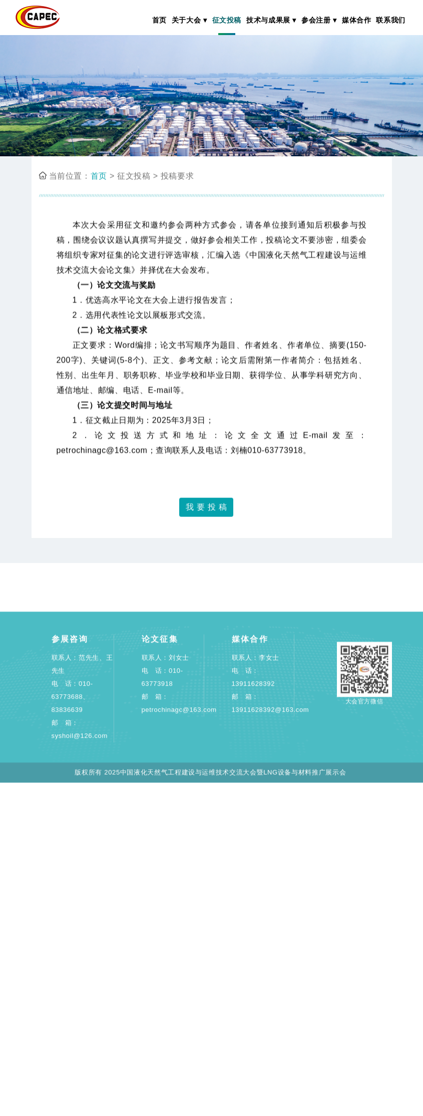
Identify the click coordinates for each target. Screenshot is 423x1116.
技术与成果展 (268, 20)
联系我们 (390, 20)
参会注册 (316, 20)
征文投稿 (227, 20)
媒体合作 (356, 20)
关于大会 (186, 20)
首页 (159, 20)
